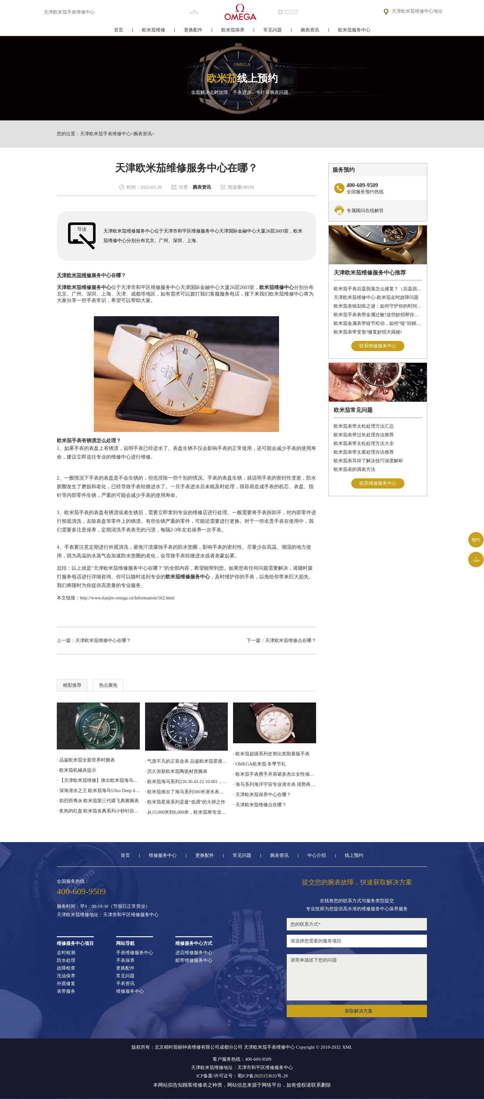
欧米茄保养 (232, 30)
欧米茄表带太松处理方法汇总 (364, 426)
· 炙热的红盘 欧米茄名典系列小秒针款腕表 (98, 810)
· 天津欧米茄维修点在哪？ (259, 804)
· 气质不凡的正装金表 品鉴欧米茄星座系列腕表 (186, 761)
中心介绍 (316, 855)
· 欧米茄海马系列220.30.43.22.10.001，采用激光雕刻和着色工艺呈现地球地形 (186, 781)
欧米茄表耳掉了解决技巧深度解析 (368, 460)
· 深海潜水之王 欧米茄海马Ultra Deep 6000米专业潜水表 (98, 790)
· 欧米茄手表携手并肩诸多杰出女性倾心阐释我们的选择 (274, 774)
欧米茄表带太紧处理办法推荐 (364, 452)
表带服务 (66, 991)
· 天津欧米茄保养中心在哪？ (262, 794)
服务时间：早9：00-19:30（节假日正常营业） (103, 906)
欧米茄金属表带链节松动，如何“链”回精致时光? (378, 323)
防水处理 (66, 960)
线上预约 (354, 855)
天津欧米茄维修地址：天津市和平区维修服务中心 (108, 914)
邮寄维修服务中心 (193, 960)
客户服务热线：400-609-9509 (242, 1059)
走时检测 (66, 952)
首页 (118, 30)
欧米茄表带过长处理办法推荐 (364, 434)
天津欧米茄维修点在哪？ (290, 640)
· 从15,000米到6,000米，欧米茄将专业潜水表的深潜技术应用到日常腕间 (186, 812)
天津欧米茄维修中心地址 (417, 11)
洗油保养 (66, 976)
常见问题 (272, 30)
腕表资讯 (310, 30)
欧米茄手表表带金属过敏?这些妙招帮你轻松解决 (378, 314)
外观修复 (66, 983)
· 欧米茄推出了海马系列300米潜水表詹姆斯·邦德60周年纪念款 (186, 791)
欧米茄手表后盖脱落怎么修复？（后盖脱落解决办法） (378, 288)
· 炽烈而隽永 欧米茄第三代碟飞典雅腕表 (98, 800)
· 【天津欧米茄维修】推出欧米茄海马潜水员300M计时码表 (98, 780)
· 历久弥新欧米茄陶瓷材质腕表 (176, 771)
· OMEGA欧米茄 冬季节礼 (259, 763)
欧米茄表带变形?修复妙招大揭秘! (368, 331)
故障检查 (66, 968)
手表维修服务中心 (134, 952)
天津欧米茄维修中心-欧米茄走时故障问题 (376, 297)
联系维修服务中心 (377, 345)
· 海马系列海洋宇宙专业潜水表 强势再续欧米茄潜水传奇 (274, 784)
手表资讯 (125, 983)
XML (347, 1047)
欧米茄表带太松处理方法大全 (364, 443)
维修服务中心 (163, 855)
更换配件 (193, 30)
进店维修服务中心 (193, 952)
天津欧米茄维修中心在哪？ (103, 640)
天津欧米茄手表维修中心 (105, 134)
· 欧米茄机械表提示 (76, 770)
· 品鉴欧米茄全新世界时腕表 (86, 759)
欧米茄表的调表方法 (354, 469)
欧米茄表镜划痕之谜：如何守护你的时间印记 (378, 306)
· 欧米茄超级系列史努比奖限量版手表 (271, 753)
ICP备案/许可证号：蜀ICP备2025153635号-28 (242, 1076)
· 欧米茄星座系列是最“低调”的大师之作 (185, 801)
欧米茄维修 (153, 30)
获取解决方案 (359, 1011)
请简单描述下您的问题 (356, 977)
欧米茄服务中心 (354, 30)
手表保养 (125, 960)
